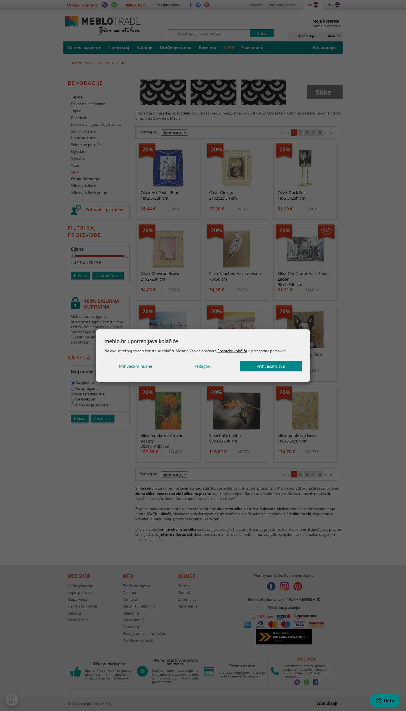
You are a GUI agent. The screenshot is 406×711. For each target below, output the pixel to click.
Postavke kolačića (232, 350)
